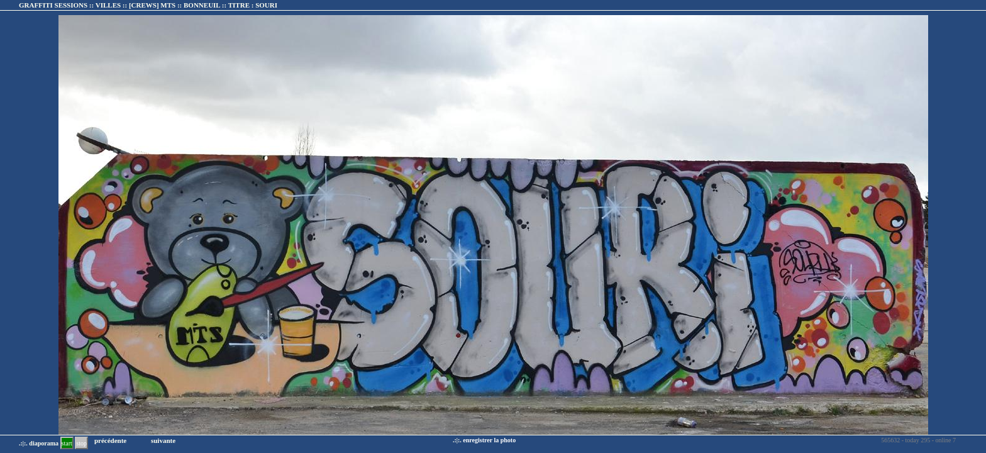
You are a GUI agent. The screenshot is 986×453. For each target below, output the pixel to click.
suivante (163, 440)
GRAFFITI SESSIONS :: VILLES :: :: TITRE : (148, 5)
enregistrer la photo (489, 440)
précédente (110, 440)
